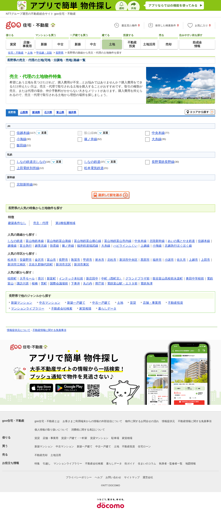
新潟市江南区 (17, 264)
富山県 (60, 112)
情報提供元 (168, 421)
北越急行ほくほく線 (178, 245)
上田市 (205, 259)
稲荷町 (12, 278)
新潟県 (36, 112)
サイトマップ (132, 477)
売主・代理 (40, 223)
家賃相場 (85, 308)
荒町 (44, 283)
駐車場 (115, 438)
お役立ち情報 (10, 463)
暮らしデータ (107, 308)
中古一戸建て (101, 302)
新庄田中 (92, 278)
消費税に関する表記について (88, 429)
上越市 (193, 259)
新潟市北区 (63, 264)
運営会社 (148, 477)
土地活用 (56, 455)
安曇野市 (26, 259)
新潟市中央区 (128, 259)
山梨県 (24, 112)
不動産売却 (41, 455)
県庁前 (99, 283)
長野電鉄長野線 (163, 162)
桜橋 (35, 283)
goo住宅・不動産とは (47, 421)
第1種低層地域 (65, 223)
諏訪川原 (23, 283)
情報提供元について (18, 330)
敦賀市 (75, 259)
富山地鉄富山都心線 (87, 241)
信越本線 (23, 133)
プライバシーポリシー (79, 477)
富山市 (51, 259)
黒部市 (145, 259)
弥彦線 (54, 245)
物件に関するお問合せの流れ (142, 421)
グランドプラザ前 (137, 278)
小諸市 (169, 259)
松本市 (12, 259)
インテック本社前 (71, 278)
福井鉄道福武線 (87, 245)
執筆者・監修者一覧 (170, 463)
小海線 (21, 139)
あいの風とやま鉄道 (181, 241)
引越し (47, 463)
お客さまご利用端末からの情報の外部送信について (92, 421)
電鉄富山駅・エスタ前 (122, 283)
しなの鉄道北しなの (31, 162)
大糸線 (156, 139)
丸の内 (87, 283)
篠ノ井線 (90, 139)
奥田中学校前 (195, 278)
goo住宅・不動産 (13, 420)
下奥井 (75, 283)
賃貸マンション (99, 438)
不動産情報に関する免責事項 (49, 330)
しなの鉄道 (92, 162)
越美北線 (41, 245)
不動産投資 (175, 302)
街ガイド (130, 463)
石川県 (48, 112)
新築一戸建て (76, 302)
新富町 (51, 278)
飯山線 (89, 133)
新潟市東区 (81, 264)
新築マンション (21, 302)
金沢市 (39, 259)
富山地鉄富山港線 (59, 241)
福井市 (157, 259)
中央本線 (158, 133)
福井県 (72, 112)
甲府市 (87, 259)
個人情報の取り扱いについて (51, 429)
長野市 (63, 259)
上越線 (145, 245)
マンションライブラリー (27, 308)
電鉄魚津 (146, 283)
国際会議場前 (59, 283)
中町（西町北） (111, 278)
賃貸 (133, 302)
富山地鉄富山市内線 (117, 241)
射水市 (99, 259)
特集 (37, 463)
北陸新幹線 (25, 184)
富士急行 (26, 245)
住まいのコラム (147, 463)
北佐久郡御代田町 (41, 264)
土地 (120, 302)
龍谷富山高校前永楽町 (168, 278)
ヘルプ (99, 477)
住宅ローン (144, 446)
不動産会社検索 (61, 308)
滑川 (41, 278)
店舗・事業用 (152, 302)
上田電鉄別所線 (28, 168)
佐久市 (181, 259)
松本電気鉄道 (94, 168)
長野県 (12, 112)
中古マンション (49, 302)
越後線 (12, 245)
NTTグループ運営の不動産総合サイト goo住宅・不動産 (41, 13)
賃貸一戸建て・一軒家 (74, 438)
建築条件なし (17, 223)
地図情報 (190, 463)
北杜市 (111, 259)
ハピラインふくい (125, 245)
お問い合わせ (113, 477)
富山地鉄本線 (35, 241)
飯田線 (21, 145)
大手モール (27, 278)
